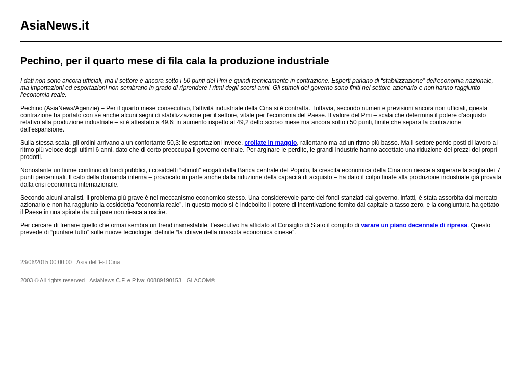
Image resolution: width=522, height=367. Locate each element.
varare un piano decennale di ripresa (414, 225)
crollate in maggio (271, 142)
